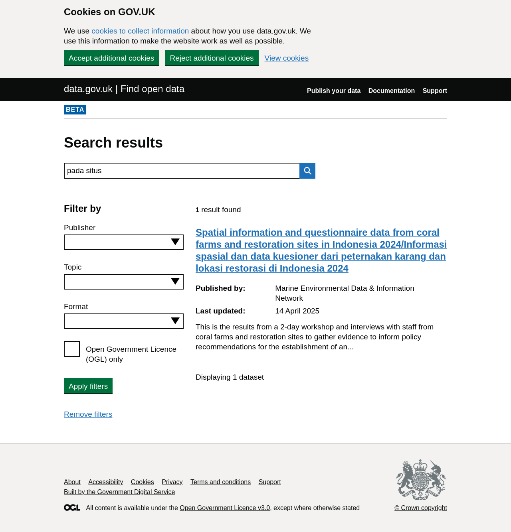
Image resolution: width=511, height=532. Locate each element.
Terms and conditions (220, 482)
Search (305, 171)
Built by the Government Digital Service (119, 492)
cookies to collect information (140, 31)
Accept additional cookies (111, 58)
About (72, 482)
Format (76, 306)
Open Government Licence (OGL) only (131, 354)
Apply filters (88, 386)
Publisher (79, 227)
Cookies (142, 482)
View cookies (287, 58)
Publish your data (333, 90)
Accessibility (105, 482)
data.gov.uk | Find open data (124, 88)
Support (435, 90)
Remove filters (88, 414)
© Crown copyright (420, 507)
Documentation (391, 90)
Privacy (172, 482)
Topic (72, 267)
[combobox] (124, 242)
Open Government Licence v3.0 (225, 507)
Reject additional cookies (212, 58)
